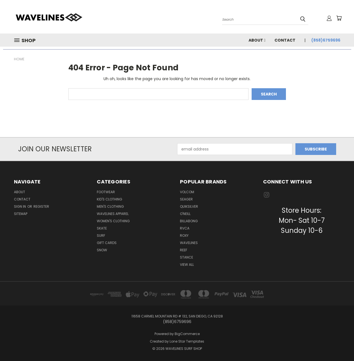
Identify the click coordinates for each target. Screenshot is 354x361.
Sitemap (20, 213)
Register (41, 206)
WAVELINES (189, 242)
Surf (101, 235)
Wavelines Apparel (113, 213)
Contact (284, 40)
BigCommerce (187, 333)
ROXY (184, 235)
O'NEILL (185, 213)
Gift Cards (107, 242)
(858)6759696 (325, 40)
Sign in (20, 206)
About (257, 40)
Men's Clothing (110, 206)
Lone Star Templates (187, 341)
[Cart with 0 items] (339, 18)
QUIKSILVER (189, 206)
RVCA (184, 228)
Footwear (106, 192)
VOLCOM (187, 192)
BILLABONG (189, 221)
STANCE (186, 257)
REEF (183, 250)
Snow (102, 250)
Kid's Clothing (109, 199)
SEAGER (186, 199)
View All (187, 264)
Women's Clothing (113, 221)
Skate (102, 228)
